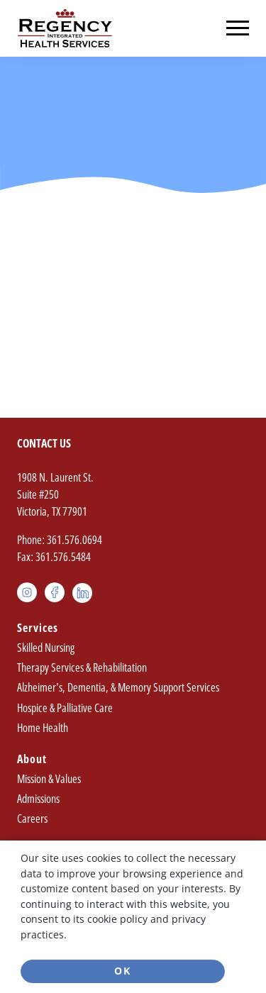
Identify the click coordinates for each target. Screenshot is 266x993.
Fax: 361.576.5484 (54, 557)
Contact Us (44, 443)
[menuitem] (133, 678)
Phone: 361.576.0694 (59, 540)
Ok (122, 970)
